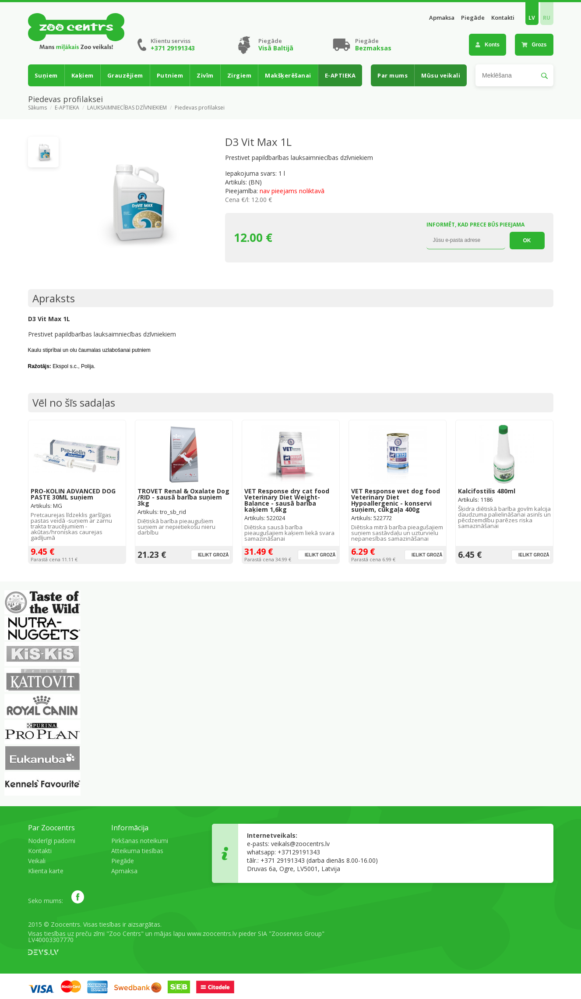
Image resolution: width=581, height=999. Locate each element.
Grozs (534, 45)
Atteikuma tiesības (137, 851)
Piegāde (473, 18)
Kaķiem (82, 75)
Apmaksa (441, 18)
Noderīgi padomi (51, 840)
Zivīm (205, 75)
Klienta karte (45, 871)
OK (527, 240)
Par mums (392, 75)
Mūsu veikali (440, 75)
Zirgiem (239, 75)
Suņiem (46, 75)
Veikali (37, 861)
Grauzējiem (125, 75)
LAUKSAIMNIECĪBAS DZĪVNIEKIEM (127, 107)
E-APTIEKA (340, 75)
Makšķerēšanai (288, 75)
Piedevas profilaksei (200, 107)
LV (531, 17)
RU (546, 17)
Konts (487, 45)
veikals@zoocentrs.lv (300, 844)
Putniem (170, 75)
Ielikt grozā (213, 555)
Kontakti (502, 18)
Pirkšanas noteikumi (139, 840)
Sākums (37, 107)
